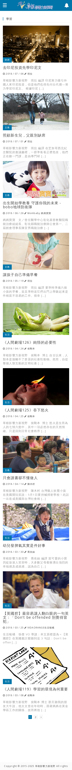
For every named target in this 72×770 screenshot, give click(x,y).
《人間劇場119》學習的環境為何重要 (35, 689)
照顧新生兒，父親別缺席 (24, 135)
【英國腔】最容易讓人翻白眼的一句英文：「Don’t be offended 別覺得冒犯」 (36, 617)
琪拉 (29, 73)
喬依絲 (31, 551)
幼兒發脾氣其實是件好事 (24, 545)
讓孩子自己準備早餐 (20, 274)
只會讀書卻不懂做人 (20, 477)
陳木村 (31, 484)
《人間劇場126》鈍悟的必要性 (29, 342)
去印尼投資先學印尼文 (22, 67)
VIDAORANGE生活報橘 (41, 627)
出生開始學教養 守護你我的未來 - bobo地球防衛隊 (32, 204)
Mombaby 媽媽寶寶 (39, 213)
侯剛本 (31, 348)
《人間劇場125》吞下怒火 (26, 410)
